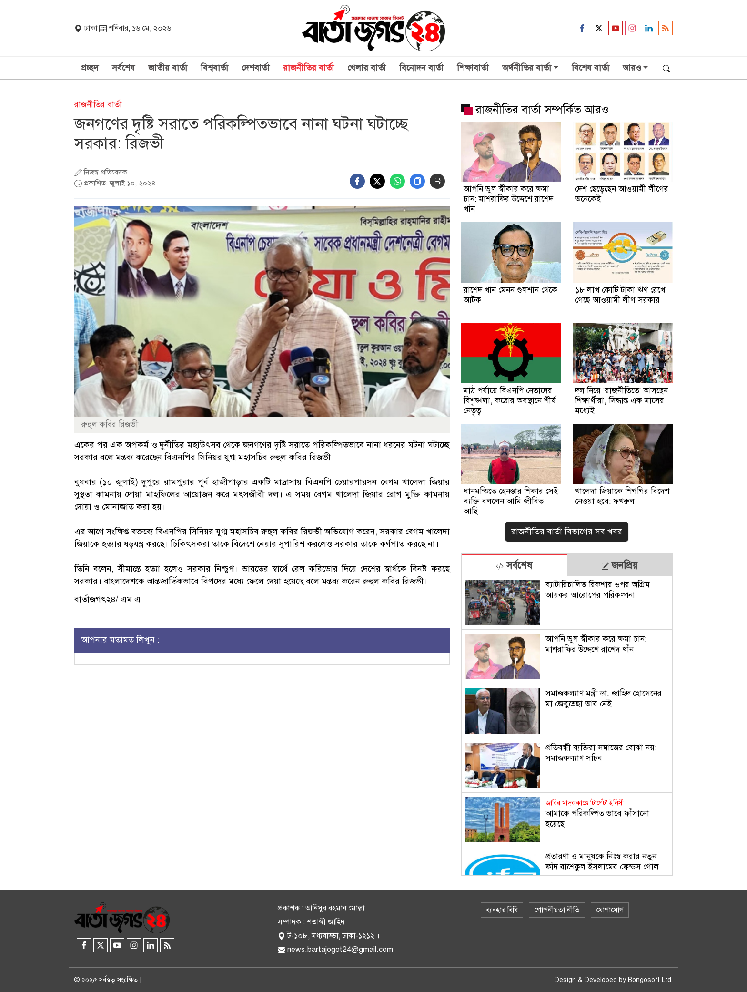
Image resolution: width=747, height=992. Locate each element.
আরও (632, 67)
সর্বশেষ (123, 67)
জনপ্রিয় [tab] (619, 566)
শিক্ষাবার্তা (473, 67)
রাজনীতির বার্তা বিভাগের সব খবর (566, 531)
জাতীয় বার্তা (167, 67)
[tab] (514, 565)
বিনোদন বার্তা (421, 67)
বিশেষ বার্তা (590, 67)
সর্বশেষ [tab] (514, 566)
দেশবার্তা (256, 67)
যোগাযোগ (610, 910)
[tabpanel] (567, 725)
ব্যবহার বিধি (502, 910)
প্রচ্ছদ (90, 67)
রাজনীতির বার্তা (308, 67)
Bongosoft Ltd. (650, 980)
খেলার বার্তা (366, 67)
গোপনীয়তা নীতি (557, 910)
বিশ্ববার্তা (214, 67)
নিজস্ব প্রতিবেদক (105, 172)
